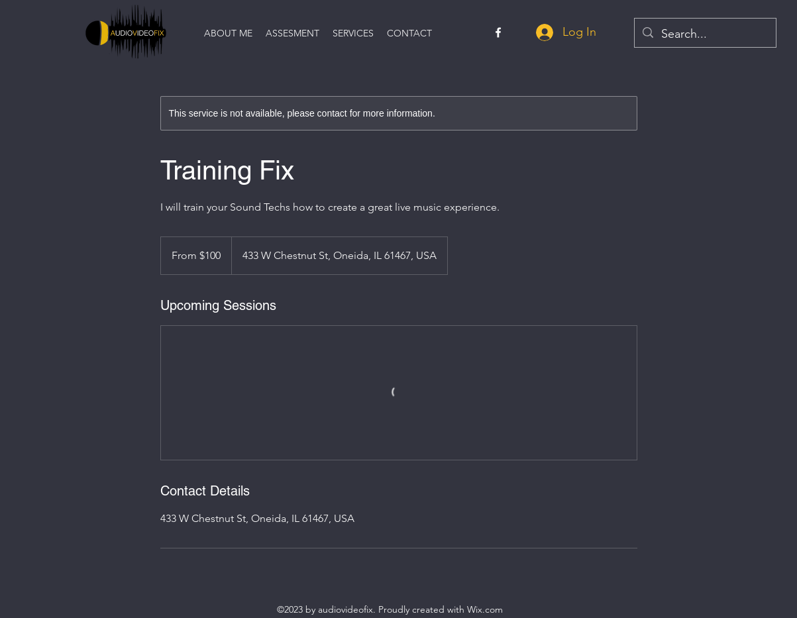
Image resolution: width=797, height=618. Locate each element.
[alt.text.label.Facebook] (498, 32)
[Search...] (704, 34)
